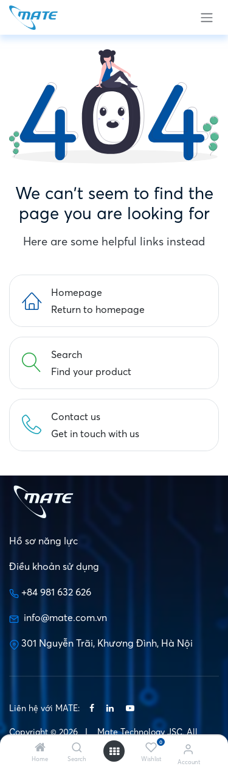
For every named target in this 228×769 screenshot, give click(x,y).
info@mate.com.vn (64, 617)
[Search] (77, 748)
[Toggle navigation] (207, 17)
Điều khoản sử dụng (54, 566)
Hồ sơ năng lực (43, 541)
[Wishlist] (151, 747)
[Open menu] (114, 751)
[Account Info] (188, 749)
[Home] (40, 748)
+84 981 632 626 (56, 592)
